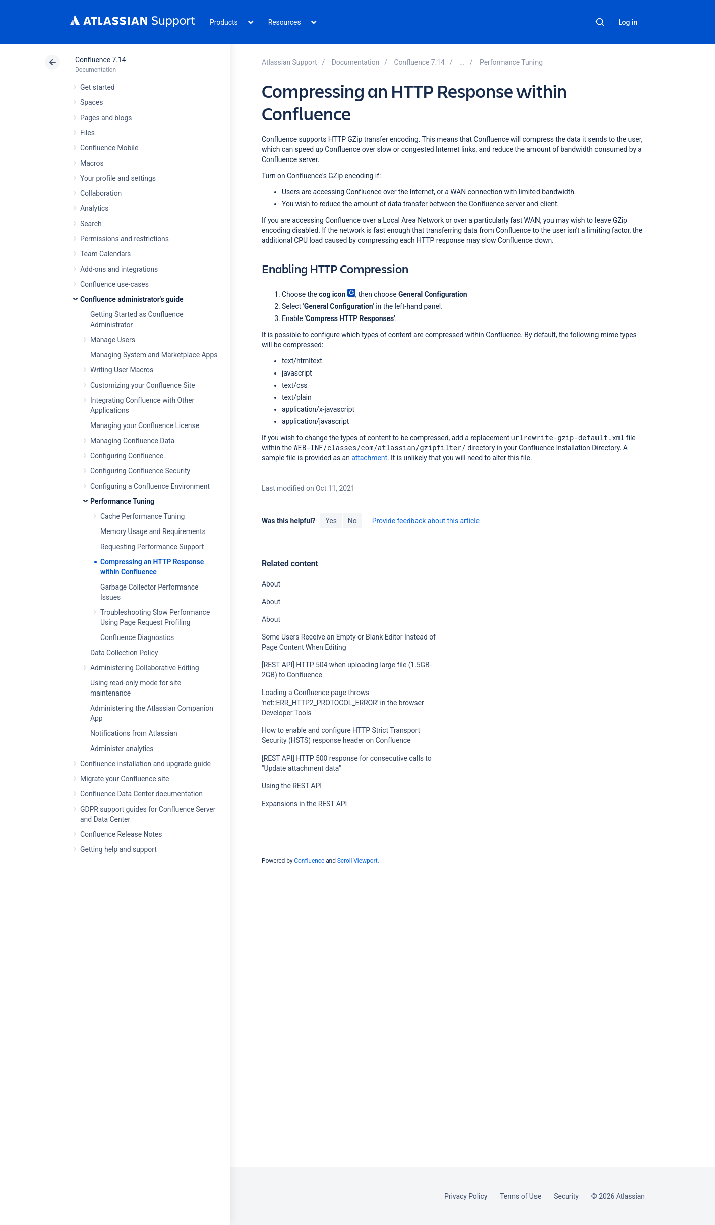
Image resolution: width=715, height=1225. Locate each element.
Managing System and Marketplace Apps (153, 355)
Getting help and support (118, 849)
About (271, 584)
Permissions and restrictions (124, 239)
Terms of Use (520, 1196)
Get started (97, 87)
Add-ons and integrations (119, 269)
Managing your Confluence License (144, 425)
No (352, 521)
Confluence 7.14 (100, 60)
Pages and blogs (106, 118)
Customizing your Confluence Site (142, 385)
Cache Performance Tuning (142, 516)
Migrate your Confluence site (124, 779)
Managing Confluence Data (132, 441)
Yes (330, 521)
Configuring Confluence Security (140, 471)
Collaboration (101, 193)
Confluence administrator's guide (131, 299)
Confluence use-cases (114, 284)
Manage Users (112, 340)
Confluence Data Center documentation (141, 794)
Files (87, 133)
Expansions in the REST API (304, 804)
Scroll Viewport (357, 860)
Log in (627, 22)
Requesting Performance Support (152, 547)
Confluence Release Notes (121, 834)
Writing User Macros (121, 370)
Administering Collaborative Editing (144, 668)
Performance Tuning (122, 501)
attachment (369, 458)
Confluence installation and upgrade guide (145, 764)
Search (600, 22)
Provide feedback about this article (426, 521)
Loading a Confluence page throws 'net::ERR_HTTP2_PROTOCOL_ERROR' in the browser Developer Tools (343, 702)
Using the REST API (292, 786)
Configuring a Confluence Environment (150, 486)
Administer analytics (121, 748)
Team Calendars (105, 254)
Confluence (309, 860)
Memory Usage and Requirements (153, 531)
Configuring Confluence (126, 456)
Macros (92, 163)
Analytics (94, 208)
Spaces (91, 102)
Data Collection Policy (124, 653)
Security (566, 1196)
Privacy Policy (465, 1196)
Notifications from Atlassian (133, 733)
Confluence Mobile (109, 148)
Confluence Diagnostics (137, 637)
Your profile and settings (118, 178)
